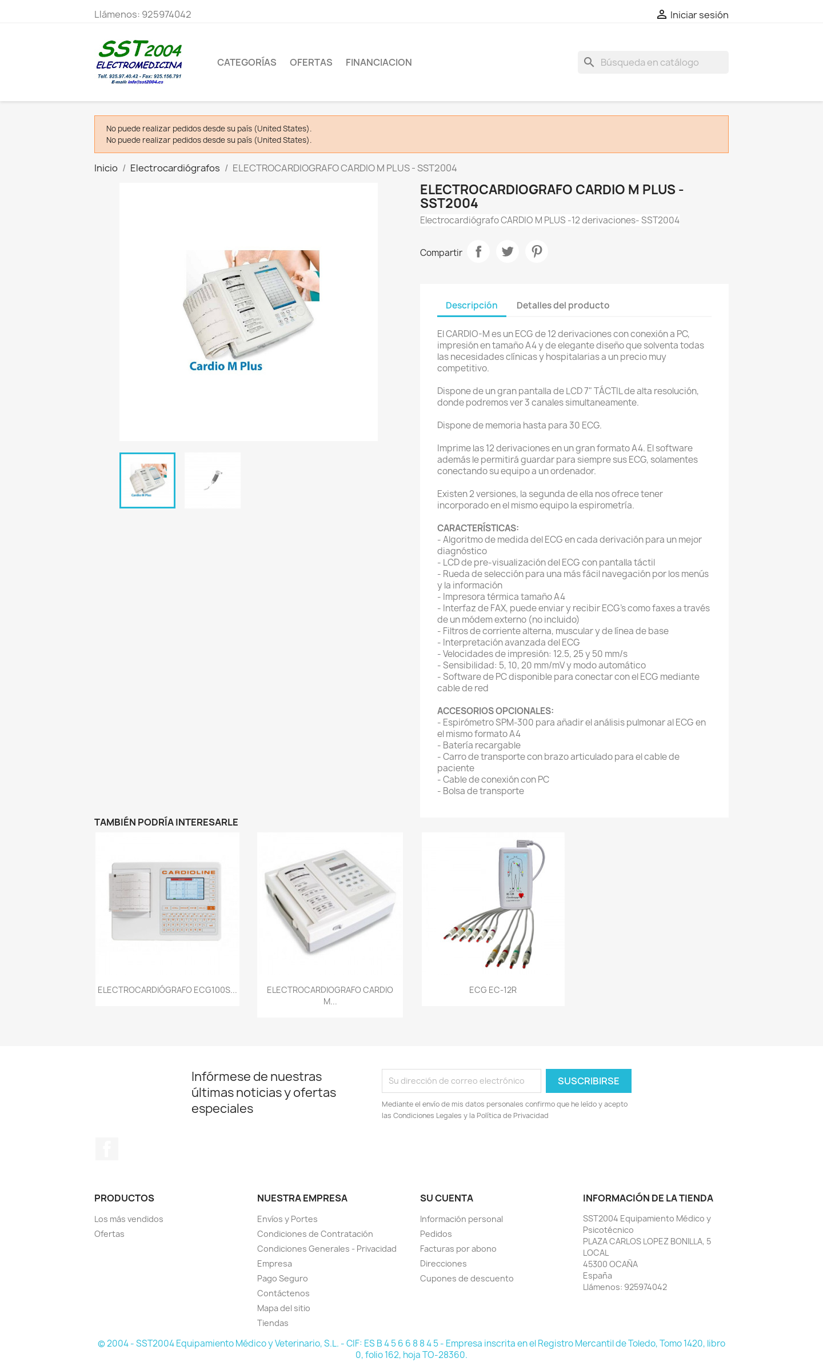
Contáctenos (283, 1293)
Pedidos (436, 1233)
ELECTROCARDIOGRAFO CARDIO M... (330, 995)
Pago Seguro (282, 1278)
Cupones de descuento (467, 1278)
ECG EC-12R (493, 989)
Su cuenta (446, 1198)
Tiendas (273, 1322)
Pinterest (536, 251)
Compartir (478, 251)
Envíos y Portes (287, 1218)
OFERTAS (311, 62)
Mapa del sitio (283, 1308)
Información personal (461, 1218)
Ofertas (109, 1233)
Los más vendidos (128, 1218)
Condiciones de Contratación (315, 1233)
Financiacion (379, 62)
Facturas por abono (458, 1248)
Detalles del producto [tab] (563, 305)
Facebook (106, 1148)
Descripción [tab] (472, 305)
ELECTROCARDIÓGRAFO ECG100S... (167, 989)
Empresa (274, 1263)
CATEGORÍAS (247, 62)
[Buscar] (653, 62)
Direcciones (443, 1263)
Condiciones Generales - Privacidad (327, 1248)
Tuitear (507, 251)
